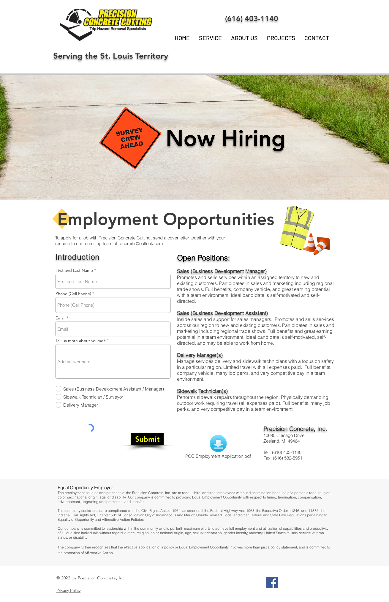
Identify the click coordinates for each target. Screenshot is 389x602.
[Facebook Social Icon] (272, 582)
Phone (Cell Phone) (73, 293)
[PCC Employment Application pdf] (218, 447)
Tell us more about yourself (80, 340)
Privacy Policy (68, 590)
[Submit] (147, 439)
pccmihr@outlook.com (141, 243)
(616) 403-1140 (251, 18)
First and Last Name (74, 270)
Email (60, 318)
